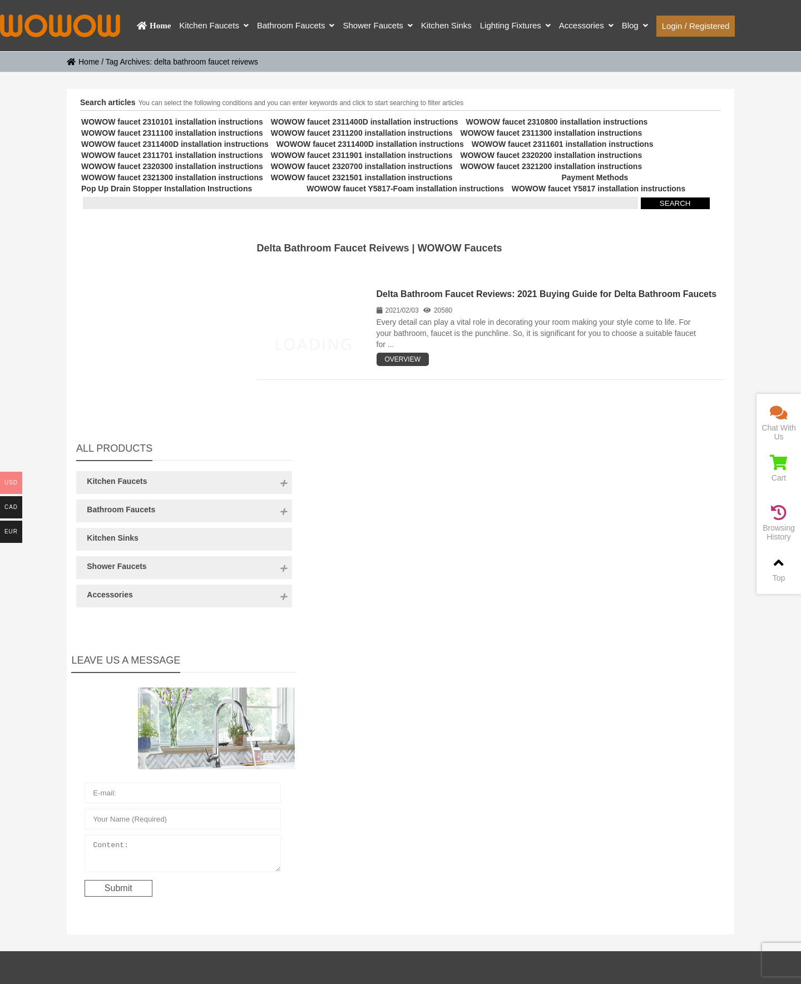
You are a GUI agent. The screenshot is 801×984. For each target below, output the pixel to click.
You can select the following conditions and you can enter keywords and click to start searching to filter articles (301, 103)
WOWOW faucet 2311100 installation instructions (172, 132)
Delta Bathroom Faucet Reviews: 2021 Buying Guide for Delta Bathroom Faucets (547, 294)
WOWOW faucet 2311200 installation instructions (362, 132)
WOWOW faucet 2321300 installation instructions (172, 177)
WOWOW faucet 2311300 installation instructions (551, 132)
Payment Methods (594, 177)
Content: (150, 661)
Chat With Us (778, 423)
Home (83, 61)
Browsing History (778, 523)
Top (778, 568)
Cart (778, 468)
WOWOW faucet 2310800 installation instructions (557, 121)
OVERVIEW (403, 359)
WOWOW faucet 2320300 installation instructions (172, 166)
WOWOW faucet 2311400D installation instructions (364, 121)
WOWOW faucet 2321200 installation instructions (551, 166)
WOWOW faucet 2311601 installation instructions (563, 144)
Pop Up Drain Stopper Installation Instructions (166, 188)
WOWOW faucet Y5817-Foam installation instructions (404, 188)
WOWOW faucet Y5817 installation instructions (598, 188)
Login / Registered (696, 26)
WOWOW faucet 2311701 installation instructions (172, 155)
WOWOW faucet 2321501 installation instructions (362, 177)
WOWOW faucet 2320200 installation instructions (551, 155)
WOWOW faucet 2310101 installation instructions (172, 121)
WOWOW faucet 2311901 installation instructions (362, 155)
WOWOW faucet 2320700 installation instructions (362, 166)
